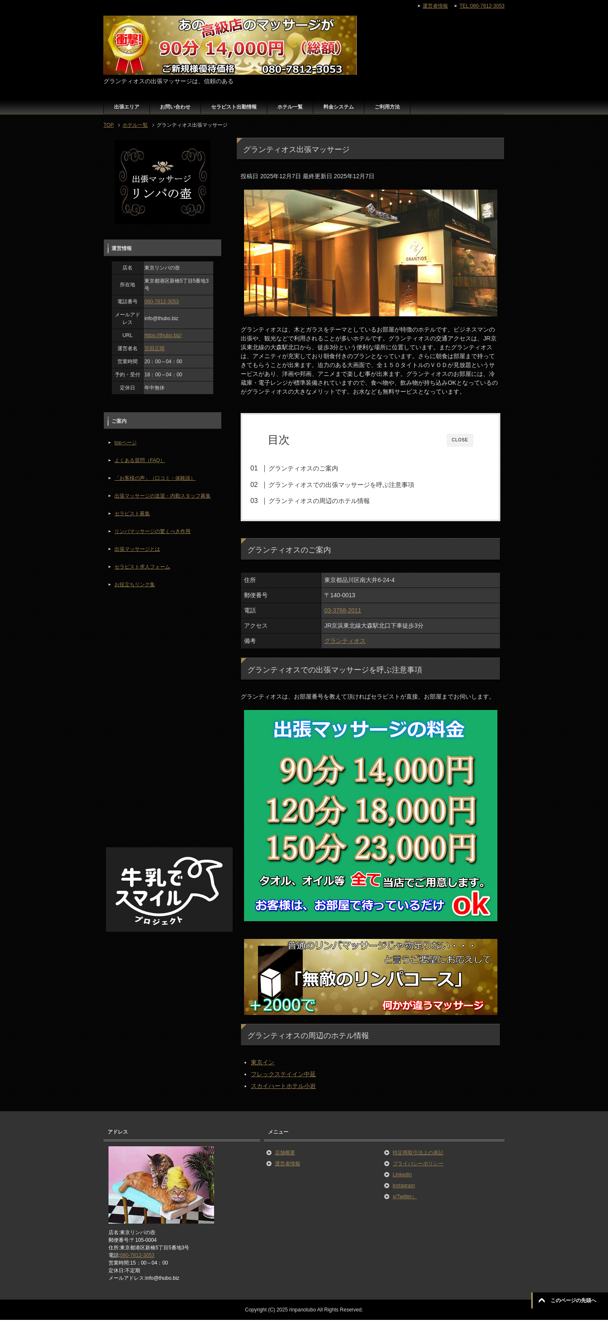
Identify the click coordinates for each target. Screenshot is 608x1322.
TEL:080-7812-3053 (482, 6)
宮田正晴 (154, 348)
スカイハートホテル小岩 (283, 1088)
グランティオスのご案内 (313, 468)
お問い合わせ (175, 107)
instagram (404, 1187)
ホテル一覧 (290, 107)
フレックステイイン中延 (283, 1076)
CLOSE (460, 440)
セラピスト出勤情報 (234, 107)
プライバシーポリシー (418, 1165)
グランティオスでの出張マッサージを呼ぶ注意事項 (351, 484)
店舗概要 (285, 1154)
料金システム (338, 107)
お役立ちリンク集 (134, 585)
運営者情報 (287, 1165)
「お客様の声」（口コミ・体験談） (154, 478)
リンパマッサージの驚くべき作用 (152, 531)
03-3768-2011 (342, 612)
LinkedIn (402, 1176)
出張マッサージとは (137, 549)
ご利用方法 (387, 107)
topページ (125, 443)
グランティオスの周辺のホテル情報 (329, 500)
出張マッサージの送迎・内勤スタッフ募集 (162, 496)
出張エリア (126, 107)
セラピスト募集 (132, 514)
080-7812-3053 (161, 302)
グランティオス (345, 642)
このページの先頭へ (573, 1300)
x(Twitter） (405, 1198)
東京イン (262, 1064)
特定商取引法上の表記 (418, 1154)
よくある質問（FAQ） (139, 460)
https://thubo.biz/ (163, 335)
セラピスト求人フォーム (142, 567)
